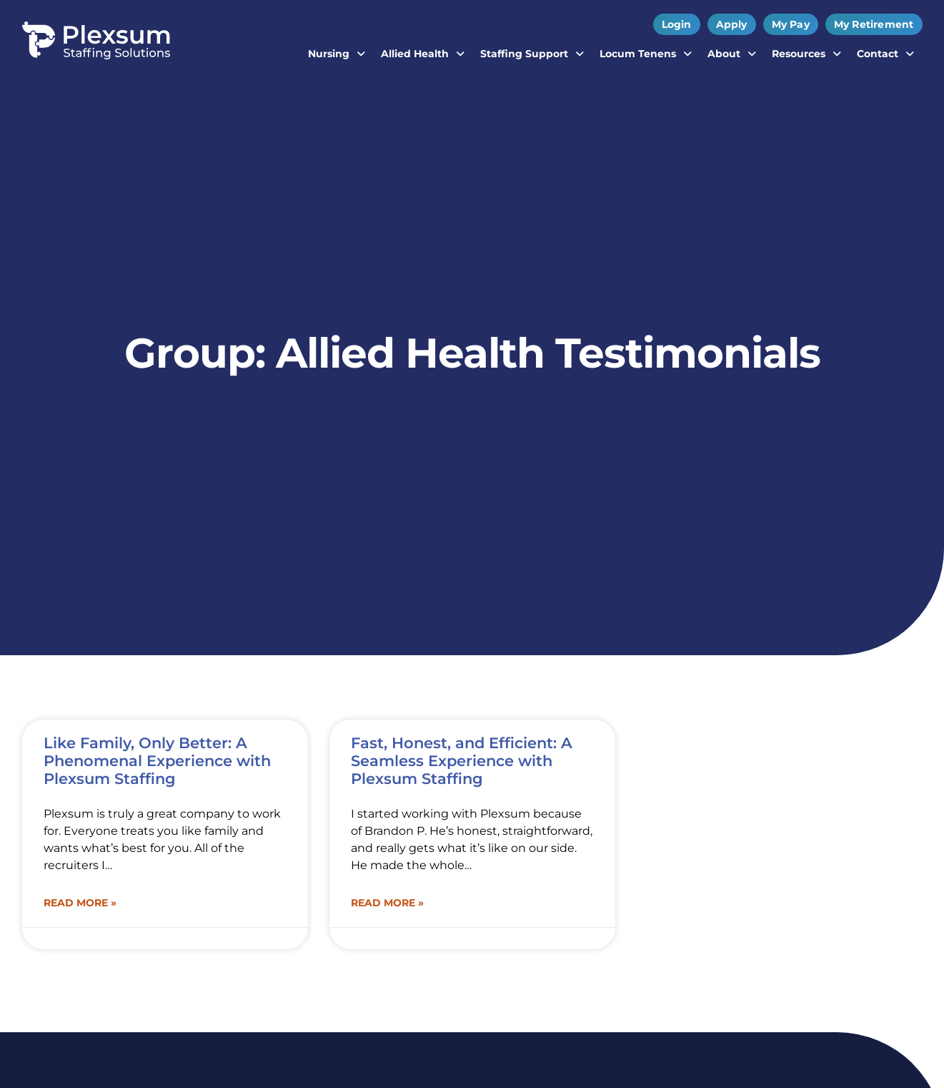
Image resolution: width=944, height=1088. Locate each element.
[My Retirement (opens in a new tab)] (874, 24)
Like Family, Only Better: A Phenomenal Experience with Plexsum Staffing (157, 761)
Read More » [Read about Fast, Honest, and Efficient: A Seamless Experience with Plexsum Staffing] (387, 902)
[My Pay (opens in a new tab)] (790, 24)
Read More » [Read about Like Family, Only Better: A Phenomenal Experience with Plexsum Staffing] (80, 902)
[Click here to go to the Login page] (676, 24)
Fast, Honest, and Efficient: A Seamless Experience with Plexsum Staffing (461, 761)
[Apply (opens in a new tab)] (731, 24)
